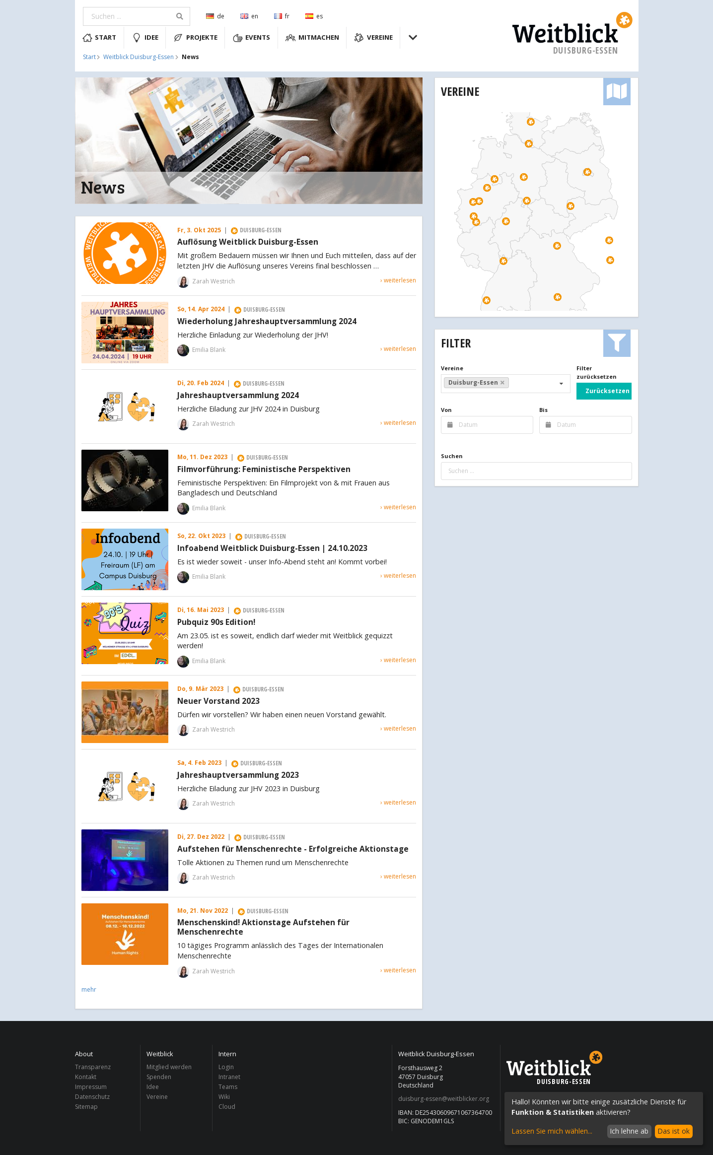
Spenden (158, 1077)
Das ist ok (673, 1131)
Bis (543, 409)
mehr (88, 989)
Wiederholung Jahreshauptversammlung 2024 (266, 322)
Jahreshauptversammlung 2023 (238, 775)
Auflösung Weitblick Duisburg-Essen (247, 242)
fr (281, 16)
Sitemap (86, 1106)
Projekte (195, 38)
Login (226, 1067)
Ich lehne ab (629, 1131)
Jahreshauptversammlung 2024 (238, 396)
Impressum (91, 1087)
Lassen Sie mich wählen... (551, 1131)
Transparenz (93, 1067)
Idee (145, 38)
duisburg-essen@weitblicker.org (443, 1098)
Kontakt (85, 1077)
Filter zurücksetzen (596, 372)
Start (99, 38)
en (249, 16)
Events (252, 38)
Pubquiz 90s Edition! (216, 622)
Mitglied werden (169, 1067)
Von (446, 409)
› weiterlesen (398, 280)
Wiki (224, 1096)
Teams (227, 1087)
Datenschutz (92, 1096)
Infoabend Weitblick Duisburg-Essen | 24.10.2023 (272, 548)
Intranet (229, 1077)
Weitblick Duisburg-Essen (138, 57)
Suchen (452, 456)
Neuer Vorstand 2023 (218, 701)
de (215, 16)
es (314, 16)
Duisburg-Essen (476, 382)
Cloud (226, 1106)
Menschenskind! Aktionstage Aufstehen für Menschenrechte (263, 928)
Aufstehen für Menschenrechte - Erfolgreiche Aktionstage (293, 849)
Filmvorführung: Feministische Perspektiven (264, 470)
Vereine (373, 38)
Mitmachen (312, 38)
